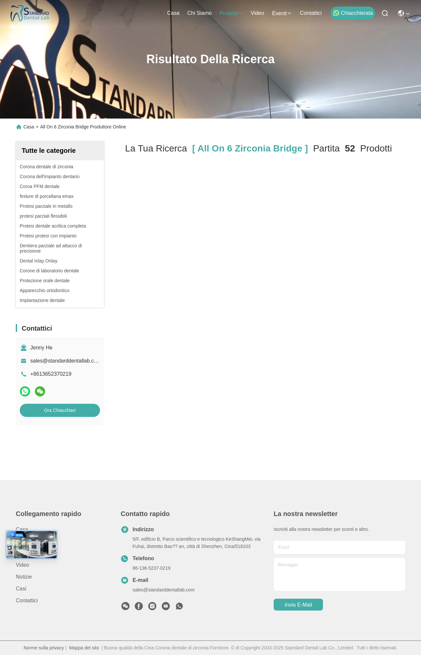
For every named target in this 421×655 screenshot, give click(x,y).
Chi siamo (199, 13)
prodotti (231, 13)
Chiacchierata (353, 13)
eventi (282, 13)
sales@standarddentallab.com (65, 361)
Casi (21, 588)
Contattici (311, 13)
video (257, 13)
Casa (173, 13)
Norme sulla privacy (44, 647)
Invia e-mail (298, 605)
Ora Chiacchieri (60, 410)
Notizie (24, 577)
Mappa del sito (84, 647)
